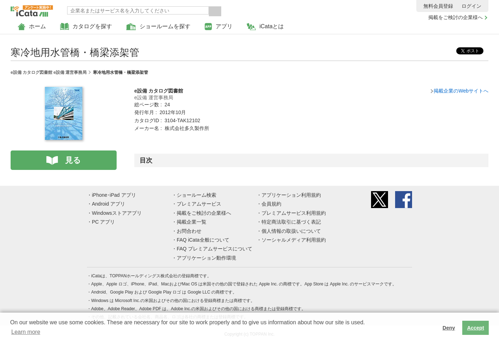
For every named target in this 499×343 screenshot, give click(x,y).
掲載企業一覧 (191, 222)
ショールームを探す (158, 26)
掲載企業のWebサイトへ (461, 91)
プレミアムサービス (199, 204)
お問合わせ (189, 231)
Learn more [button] (25, 332)
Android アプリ (108, 204)
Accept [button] (475, 328)
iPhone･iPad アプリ (114, 195)
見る (73, 160)
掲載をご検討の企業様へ (455, 17)
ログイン (471, 6)
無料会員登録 (438, 6)
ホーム (32, 26)
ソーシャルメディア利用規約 (294, 240)
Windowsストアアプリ (117, 213)
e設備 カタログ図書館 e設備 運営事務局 (49, 72)
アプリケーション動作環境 (206, 258)
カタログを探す (86, 26)
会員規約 (271, 204)
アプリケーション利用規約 (291, 195)
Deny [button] (448, 328)
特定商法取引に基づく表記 (291, 222)
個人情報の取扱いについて (291, 231)
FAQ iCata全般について (203, 240)
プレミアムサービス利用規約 (294, 213)
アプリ (219, 26)
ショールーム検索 (196, 195)
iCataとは (265, 26)
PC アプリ (103, 222)
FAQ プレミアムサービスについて (214, 249)
